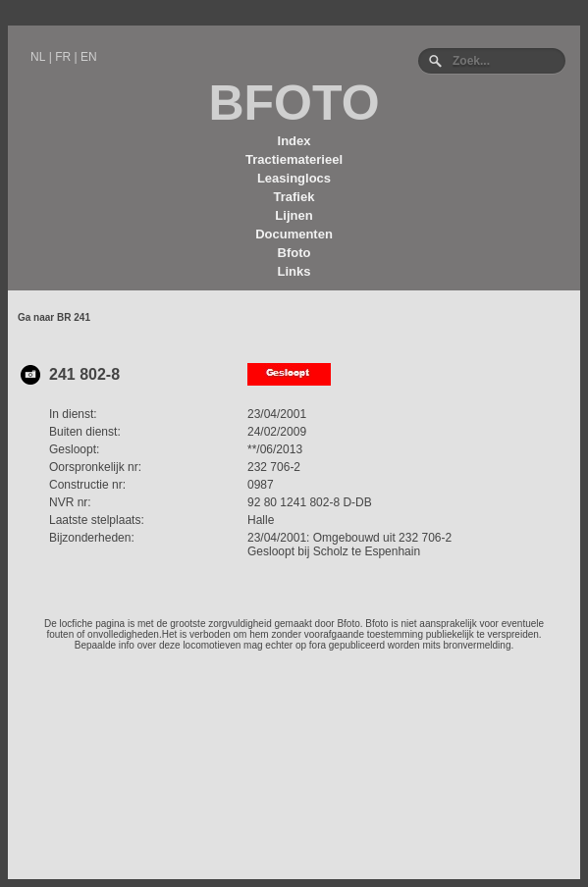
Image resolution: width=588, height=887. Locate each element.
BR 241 (73, 317)
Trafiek (294, 196)
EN (88, 57)
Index (294, 140)
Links (294, 271)
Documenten (294, 234)
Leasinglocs (294, 178)
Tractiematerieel (294, 159)
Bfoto (294, 252)
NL (37, 57)
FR (63, 57)
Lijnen (293, 215)
